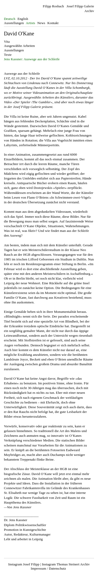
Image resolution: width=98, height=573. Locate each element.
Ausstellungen (14, 23)
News (41, 23)
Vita (7, 41)
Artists (30, 23)
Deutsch (9, 19)
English (23, 19)
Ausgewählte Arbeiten (19, 46)
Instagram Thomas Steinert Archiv (66, 564)
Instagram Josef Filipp (23, 564)
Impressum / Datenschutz (48, 568)
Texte (7, 55)
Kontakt (53, 23)
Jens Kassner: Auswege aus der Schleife (32, 59)
